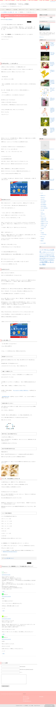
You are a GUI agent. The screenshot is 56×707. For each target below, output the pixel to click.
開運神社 (38, 9)
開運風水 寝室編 (43, 219)
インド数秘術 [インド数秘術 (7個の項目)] (43, 252)
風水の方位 (43, 197)
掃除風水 (42, 228)
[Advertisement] (19, 48)
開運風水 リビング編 (44, 221)
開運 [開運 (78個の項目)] (45, 262)
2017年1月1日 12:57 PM (6, 639)
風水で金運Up (43, 202)
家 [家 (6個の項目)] (46, 256)
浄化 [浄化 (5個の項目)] (52, 258)
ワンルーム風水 (43, 226)
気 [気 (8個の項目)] (49, 258)
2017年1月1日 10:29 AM (6, 596)
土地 (42, 212)
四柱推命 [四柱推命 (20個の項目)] (42, 256)
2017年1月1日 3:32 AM (6, 574)
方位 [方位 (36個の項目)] (44, 258)
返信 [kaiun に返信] (3, 610)
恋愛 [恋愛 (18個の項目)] (53, 256)
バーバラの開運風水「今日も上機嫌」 (15, 4)
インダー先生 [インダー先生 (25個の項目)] (43, 249)
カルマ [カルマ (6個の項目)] (49, 252)
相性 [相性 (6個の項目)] (41, 260)
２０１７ (12, 558)
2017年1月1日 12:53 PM (6, 618)
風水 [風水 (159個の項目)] (44, 264)
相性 (7, 558)
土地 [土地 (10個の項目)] (45, 256)
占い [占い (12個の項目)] (51, 254)
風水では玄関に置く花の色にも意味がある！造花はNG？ (52, 120)
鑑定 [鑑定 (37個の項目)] (43, 262)
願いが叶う (43, 199)
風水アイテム (32, 9)
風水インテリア (21, 9)
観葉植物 (42, 238)
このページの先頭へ (50, 705)
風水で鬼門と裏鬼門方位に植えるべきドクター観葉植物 (52, 82)
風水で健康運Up (43, 204)
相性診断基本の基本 (5, 396)
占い (27, 9)
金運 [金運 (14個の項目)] (41, 262)
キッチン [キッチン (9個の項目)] (52, 252)
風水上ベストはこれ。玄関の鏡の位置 (52, 53)
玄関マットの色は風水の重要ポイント (52, 99)
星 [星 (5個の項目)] (48, 258)
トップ (3, 9)
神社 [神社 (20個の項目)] (43, 260)
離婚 (9, 558)
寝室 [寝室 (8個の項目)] (47, 256)
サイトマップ (26, 699)
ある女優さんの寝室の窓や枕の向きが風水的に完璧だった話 (52, 110)
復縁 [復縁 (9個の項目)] (51, 256)
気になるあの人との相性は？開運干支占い (21, 390)
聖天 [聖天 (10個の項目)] (47, 260)
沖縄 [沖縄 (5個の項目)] (51, 258)
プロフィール (26, 696)
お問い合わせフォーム (27, 701)
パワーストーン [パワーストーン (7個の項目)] (48, 253)
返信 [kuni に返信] (3, 591)
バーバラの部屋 (44, 9)
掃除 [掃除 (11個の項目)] (42, 258)
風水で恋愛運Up (9, 19)
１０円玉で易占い (44, 234)
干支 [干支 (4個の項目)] (49, 256)
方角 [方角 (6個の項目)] (46, 258)
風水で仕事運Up (43, 206)
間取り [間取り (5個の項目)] (49, 262)
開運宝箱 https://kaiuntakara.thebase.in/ (10, 551)
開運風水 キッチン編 (44, 223)
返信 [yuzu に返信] (3, 634)
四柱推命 (42, 232)
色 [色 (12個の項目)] (48, 260)
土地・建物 (15, 9)
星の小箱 (41, 696)
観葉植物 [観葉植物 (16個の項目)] (51, 260)
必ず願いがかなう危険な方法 (52, 71)
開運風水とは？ (8, 9)
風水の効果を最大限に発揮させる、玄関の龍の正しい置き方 (52, 130)
